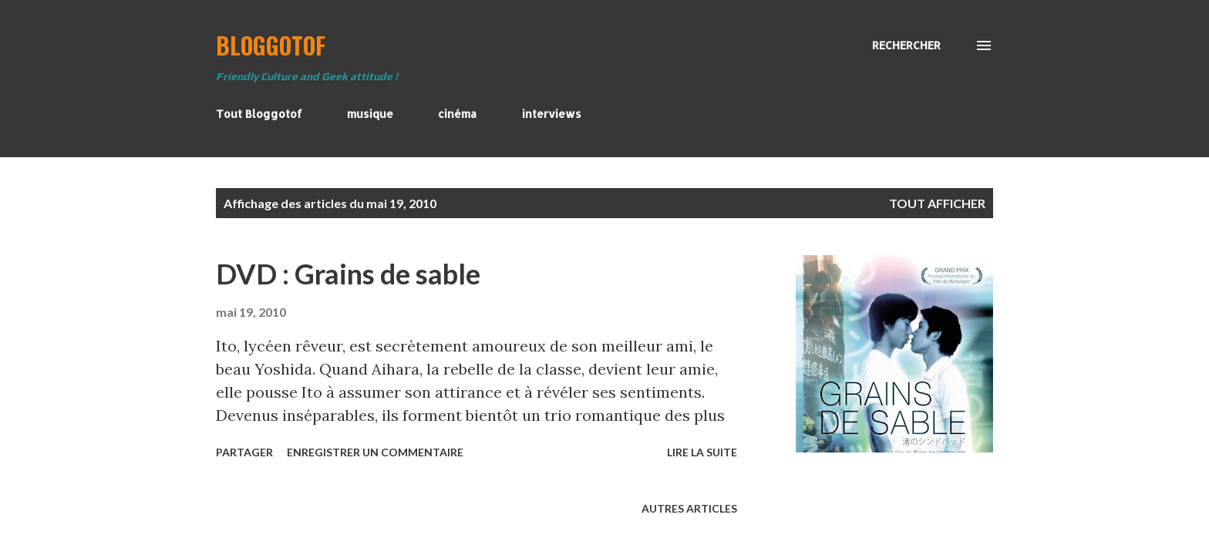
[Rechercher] (906, 45)
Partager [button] (244, 452)
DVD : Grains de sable (348, 274)
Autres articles (689, 508)
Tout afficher (937, 203)
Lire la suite (702, 452)
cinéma (457, 113)
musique (370, 113)
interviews (551, 113)
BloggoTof (270, 45)
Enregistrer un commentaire (375, 452)
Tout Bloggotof (259, 113)
